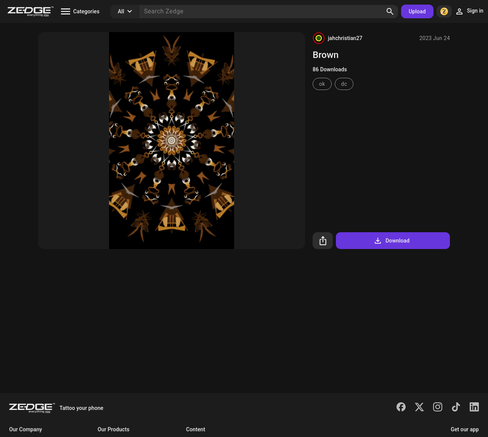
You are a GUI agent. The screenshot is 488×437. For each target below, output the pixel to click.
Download (391, 240)
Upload (417, 11)
